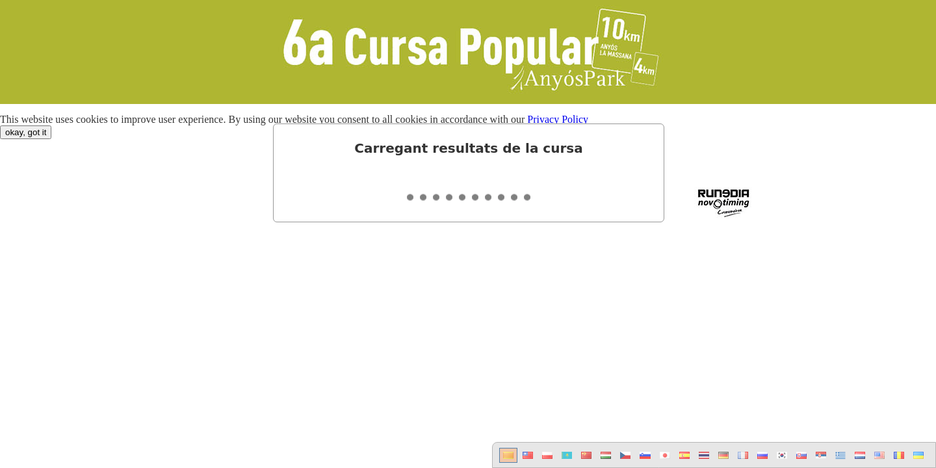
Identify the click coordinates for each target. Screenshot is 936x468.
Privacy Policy (557, 119)
